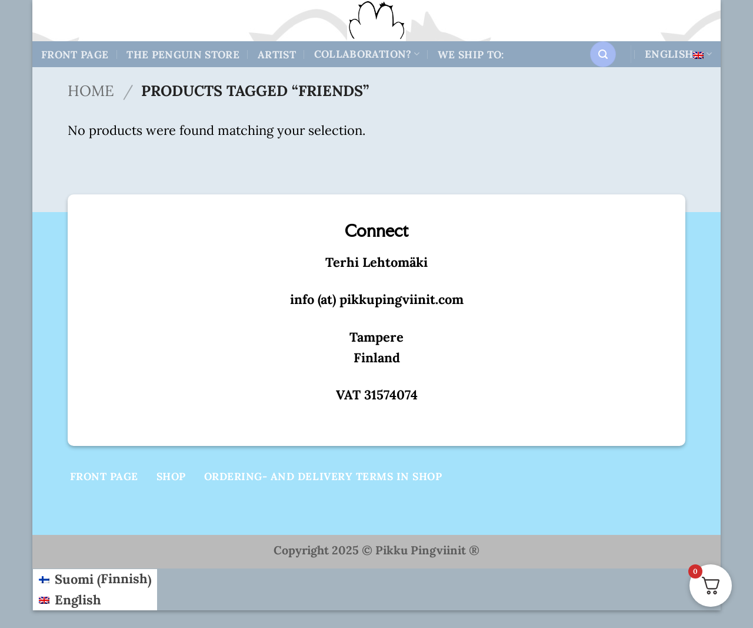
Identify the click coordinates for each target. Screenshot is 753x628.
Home (91, 90)
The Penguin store (182, 54)
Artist (277, 54)
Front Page (75, 54)
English (678, 54)
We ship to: (471, 54)
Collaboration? (366, 54)
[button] (603, 54)
